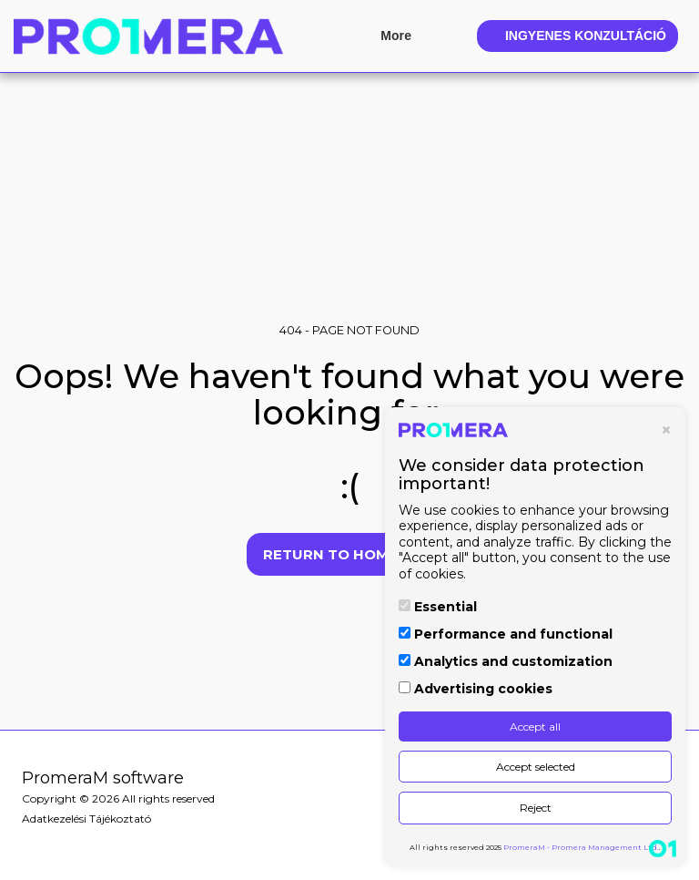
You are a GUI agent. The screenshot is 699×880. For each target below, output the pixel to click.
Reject (536, 807)
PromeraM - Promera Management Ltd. (581, 847)
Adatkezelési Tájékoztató (86, 818)
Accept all (535, 726)
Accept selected (535, 766)
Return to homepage (350, 554)
